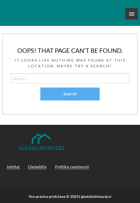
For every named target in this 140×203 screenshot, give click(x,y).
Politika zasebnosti (72, 166)
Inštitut (13, 166)
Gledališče (37, 166)
